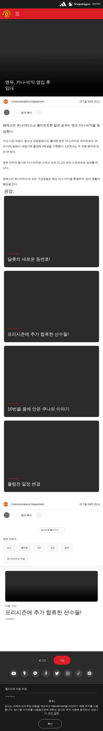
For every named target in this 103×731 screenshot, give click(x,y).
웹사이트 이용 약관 (16, 688)
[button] (17, 13)
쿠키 (51, 701)
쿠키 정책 (53, 713)
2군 (39, 548)
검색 (67, 548)
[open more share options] (39, 112)
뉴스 (9, 548)
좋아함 (24, 548)
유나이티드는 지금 (16, 559)
